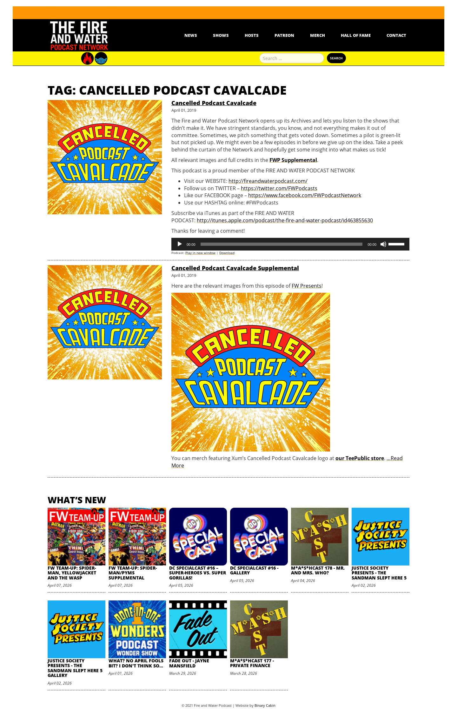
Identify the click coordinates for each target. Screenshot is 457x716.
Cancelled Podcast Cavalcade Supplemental (235, 268)
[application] (290, 244)
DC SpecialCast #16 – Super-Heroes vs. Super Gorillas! (197, 573)
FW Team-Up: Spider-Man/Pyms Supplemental (133, 573)
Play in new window (200, 253)
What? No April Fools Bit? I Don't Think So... (136, 663)
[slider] (282, 244)
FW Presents (306, 285)
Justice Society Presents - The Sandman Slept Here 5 (379, 573)
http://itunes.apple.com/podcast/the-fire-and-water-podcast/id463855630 (285, 220)
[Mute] (383, 244)
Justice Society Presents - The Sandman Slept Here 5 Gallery (75, 668)
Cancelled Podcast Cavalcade (213, 103)
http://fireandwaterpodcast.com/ (268, 180)
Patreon (284, 35)
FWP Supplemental (293, 160)
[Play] (179, 244)
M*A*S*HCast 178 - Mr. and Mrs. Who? (318, 570)
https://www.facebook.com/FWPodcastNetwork (304, 195)
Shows (221, 35)
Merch (317, 35)
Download (227, 253)
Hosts (252, 35)
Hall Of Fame (356, 35)
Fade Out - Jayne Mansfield (189, 663)
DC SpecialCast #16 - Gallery (254, 570)
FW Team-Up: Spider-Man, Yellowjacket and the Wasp (72, 573)
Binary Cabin (265, 705)
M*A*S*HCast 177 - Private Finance (252, 663)
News (190, 35)
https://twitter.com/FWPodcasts (279, 188)
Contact (396, 35)
